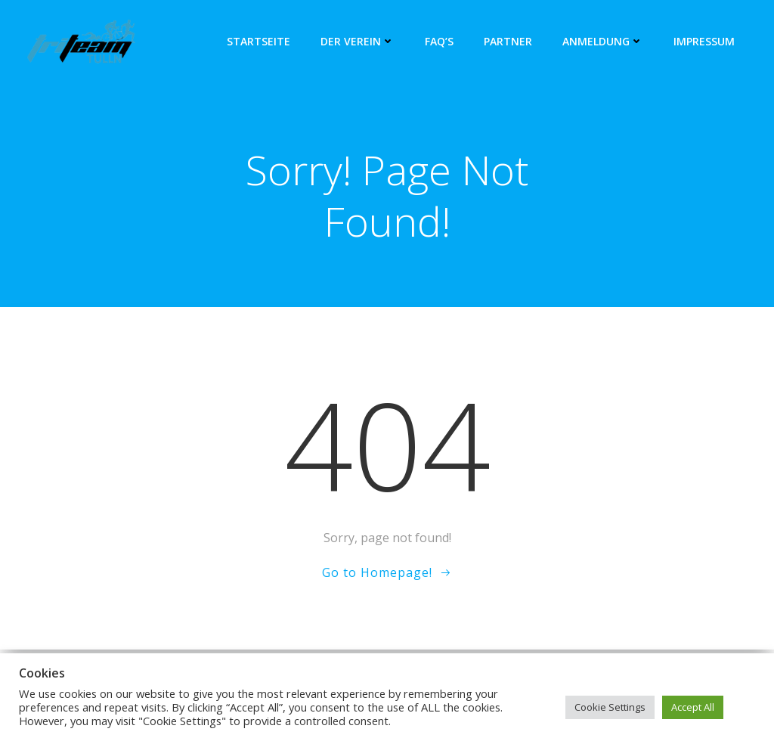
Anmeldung (602, 41)
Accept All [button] (692, 707)
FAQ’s (439, 41)
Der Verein (357, 41)
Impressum (704, 41)
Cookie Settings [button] (610, 707)
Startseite (258, 41)
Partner (508, 41)
